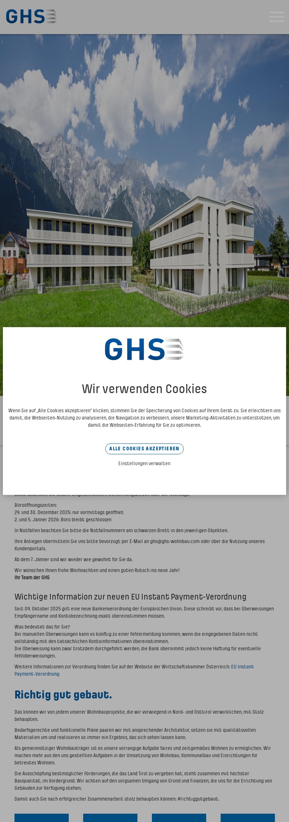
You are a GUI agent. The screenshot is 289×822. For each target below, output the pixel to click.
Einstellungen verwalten (144, 463)
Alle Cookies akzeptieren (144, 448)
